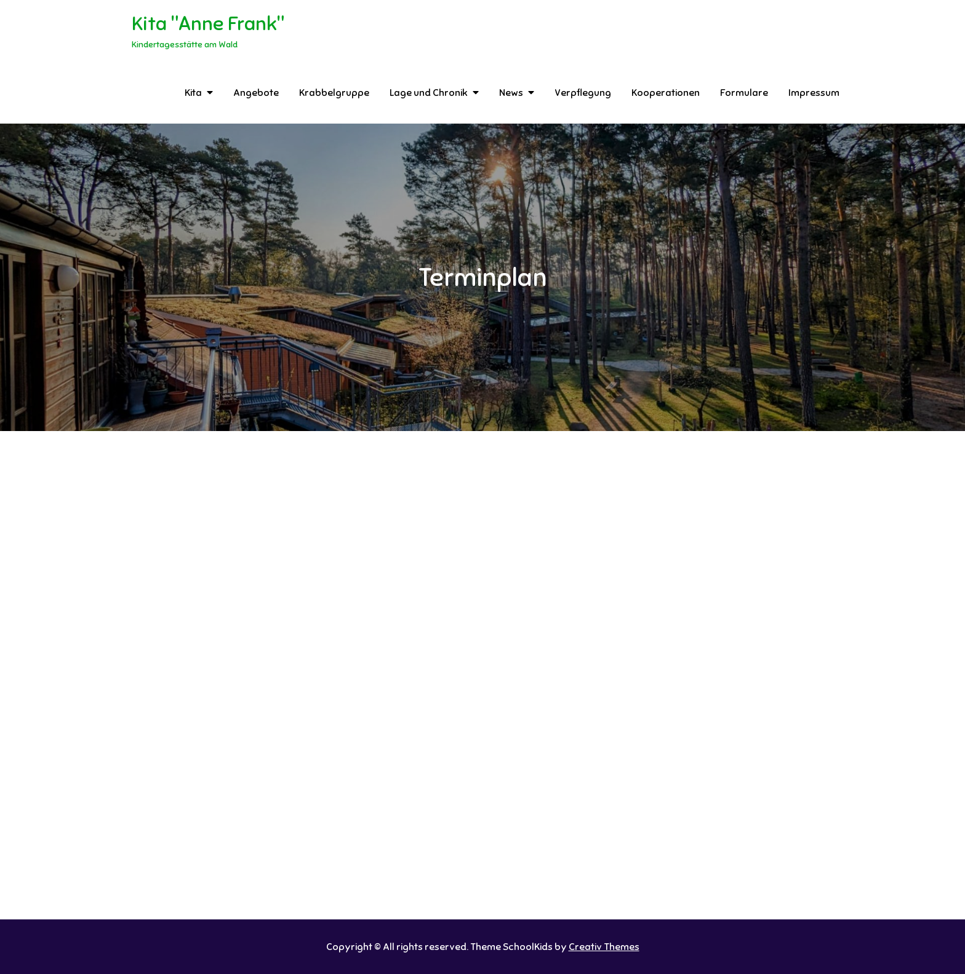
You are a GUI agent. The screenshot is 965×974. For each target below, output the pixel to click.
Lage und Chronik (429, 93)
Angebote (256, 93)
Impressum (813, 93)
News (511, 93)
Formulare (744, 93)
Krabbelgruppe (334, 93)
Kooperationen (665, 93)
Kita (193, 93)
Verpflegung (583, 93)
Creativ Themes (604, 947)
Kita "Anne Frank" (208, 23)
